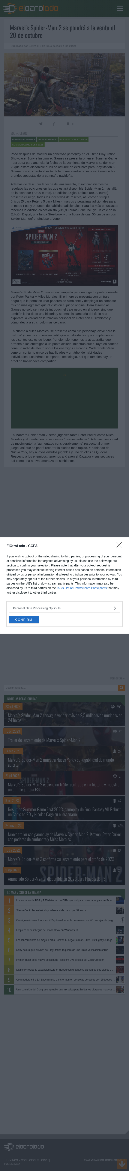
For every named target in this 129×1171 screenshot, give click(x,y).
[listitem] (64, 608)
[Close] (121, 546)
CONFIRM (23, 619)
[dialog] (64, 585)
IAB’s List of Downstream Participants (82, 588)
